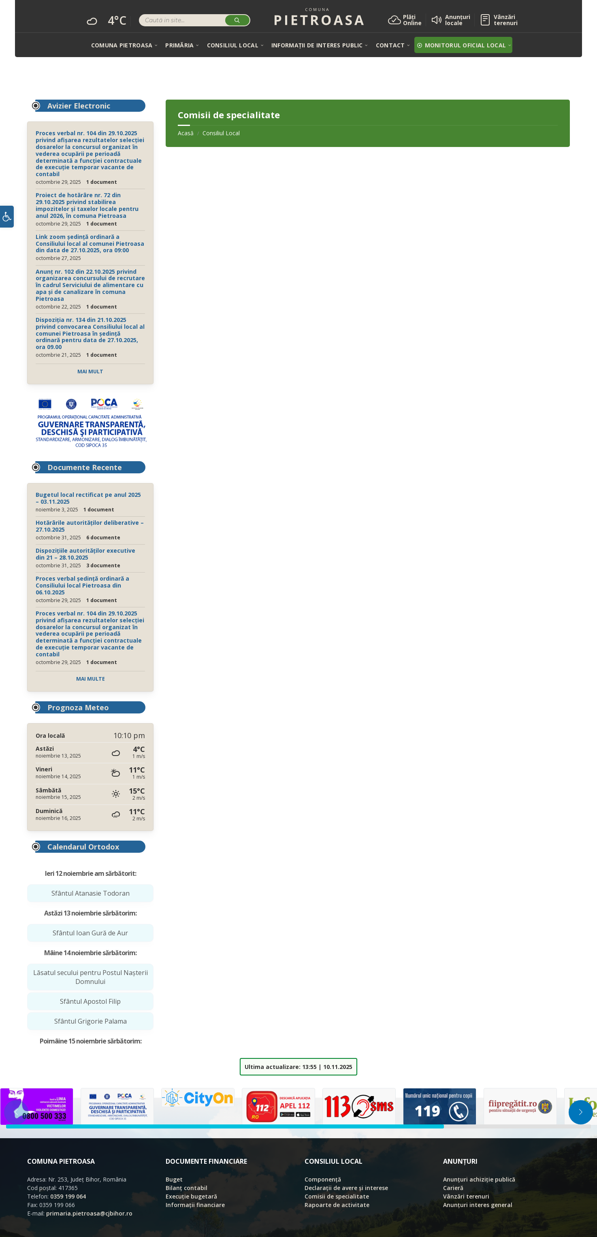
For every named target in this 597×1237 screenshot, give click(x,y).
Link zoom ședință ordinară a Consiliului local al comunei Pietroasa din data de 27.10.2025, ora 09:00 (90, 243)
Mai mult (90, 371)
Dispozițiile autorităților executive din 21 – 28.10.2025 (85, 554)
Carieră (453, 1188)
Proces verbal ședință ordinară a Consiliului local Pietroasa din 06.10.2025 (82, 585)
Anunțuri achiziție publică (479, 1179)
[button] (7, 219)
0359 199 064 (68, 1196)
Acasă (186, 133)
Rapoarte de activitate (337, 1205)
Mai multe (90, 678)
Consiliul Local (221, 133)
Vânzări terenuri (466, 1196)
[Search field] (194, 21)
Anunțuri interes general (477, 1205)
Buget (174, 1179)
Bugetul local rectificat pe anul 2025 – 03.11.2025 (88, 498)
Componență (323, 1179)
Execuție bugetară (191, 1196)
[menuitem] (122, 45)
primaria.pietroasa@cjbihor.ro (89, 1213)
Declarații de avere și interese (346, 1188)
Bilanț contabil (186, 1188)
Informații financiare (195, 1205)
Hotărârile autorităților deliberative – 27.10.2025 (90, 526)
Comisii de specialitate (337, 1196)
